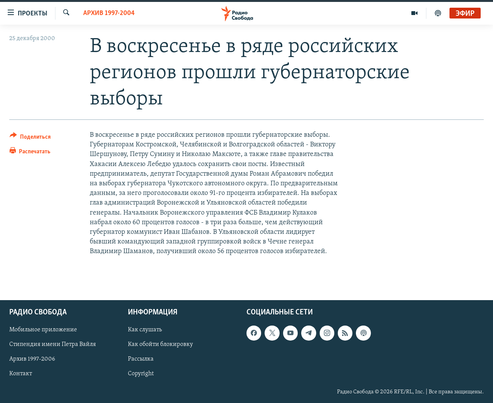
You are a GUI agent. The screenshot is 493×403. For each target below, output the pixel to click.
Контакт (20, 374)
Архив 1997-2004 (109, 13)
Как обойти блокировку (160, 344)
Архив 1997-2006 (32, 359)
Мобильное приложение (43, 330)
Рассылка (141, 359)
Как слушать (145, 330)
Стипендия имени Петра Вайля (52, 344)
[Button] (30, 138)
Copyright (141, 374)
